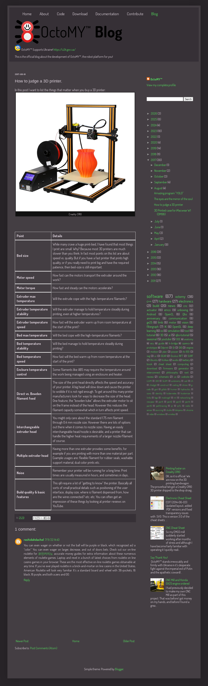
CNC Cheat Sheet (175, 528)
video (151, 414)
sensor (149, 410)
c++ (149, 301)
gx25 (149, 322)
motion (154, 351)
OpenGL (177, 327)
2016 (154, 252)
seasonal (152, 339)
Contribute (135, 13)
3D (161, 335)
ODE (178, 339)
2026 (154, 113)
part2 (169, 401)
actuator (152, 310)
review (150, 376)
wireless (171, 414)
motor (172, 322)
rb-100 (186, 351)
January (159, 244)
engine (189, 347)
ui (155, 355)
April (157, 238)
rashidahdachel (34, 540)
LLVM (149, 380)
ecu (152, 343)
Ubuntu (154, 360)
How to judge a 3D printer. (168, 205)
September (161, 182)
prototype (152, 347)
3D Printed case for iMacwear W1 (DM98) (172, 212)
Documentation (107, 13)
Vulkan (165, 360)
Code (61, 13)
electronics (186, 301)
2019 (154, 148)
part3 (178, 401)
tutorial (151, 335)
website (185, 376)
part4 (187, 401)
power (174, 351)
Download (79, 13)
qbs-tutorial (182, 335)
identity (158, 393)
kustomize (185, 393)
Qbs (185, 314)
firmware (168, 368)
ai (169, 335)
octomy (180, 296)
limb (160, 322)
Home (27, 13)
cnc (185, 306)
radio (187, 405)
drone (185, 384)
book (149, 364)
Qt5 (180, 347)
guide (161, 343)
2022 (154, 137)
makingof (166, 397)
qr (172, 405)
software (155, 296)
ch (192, 380)
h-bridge (173, 343)
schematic (164, 376)
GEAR (163, 355)
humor (173, 389)
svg (148, 355)
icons (149, 393)
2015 (154, 257)
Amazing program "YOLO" (168, 193)
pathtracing (161, 405)
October (159, 176)
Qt (174, 347)
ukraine (189, 410)
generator (184, 368)
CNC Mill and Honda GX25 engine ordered (177, 581)
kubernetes (171, 393)
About (44, 13)
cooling (176, 384)
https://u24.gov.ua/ (64, 49)
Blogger (119, 669)
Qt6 (157, 380)
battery (186, 360)
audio (176, 360)
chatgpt (153, 384)
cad (185, 380)
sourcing (159, 410)
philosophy (172, 372)
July (157, 221)
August (158, 188)
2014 (154, 263)
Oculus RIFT (177, 355)
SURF (190, 355)
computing (183, 364)
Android (151, 314)
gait (156, 389)
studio (169, 410)
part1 (161, 401)
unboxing (182, 310)
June (157, 227)
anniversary (153, 318)
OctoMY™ (156, 79)
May (157, 233)
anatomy (188, 339)
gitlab (164, 389)
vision (185, 322)
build (156, 305)
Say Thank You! (159, 557)
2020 (154, 142)
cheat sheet (164, 364)
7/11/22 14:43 (52, 540)
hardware (165, 301)
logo (156, 397)
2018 (154, 154)
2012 (154, 275)
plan (164, 351)
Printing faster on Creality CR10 (175, 470)
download (152, 368)
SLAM (165, 380)
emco (167, 310)
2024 (154, 125)
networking (185, 397)
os (161, 331)
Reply (27, 580)
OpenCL (169, 314)
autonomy (176, 380)
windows (161, 414)
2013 (154, 269)
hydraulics (185, 389)
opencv (186, 343)
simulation (174, 331)
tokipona (179, 410)
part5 (149, 405)
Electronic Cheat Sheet (178, 498)
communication (178, 318)
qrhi (179, 405)
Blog (154, 13)
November (160, 171)
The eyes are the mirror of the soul (173, 199)
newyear (151, 401)
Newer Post (22, 641)
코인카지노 (45, 553)
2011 (153, 281)
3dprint (164, 347)
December (160, 165)
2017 (154, 160)
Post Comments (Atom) (43, 648)
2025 (154, 119)
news (171, 305)
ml (175, 397)
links (149, 397)
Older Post (129, 641)
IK (166, 327)
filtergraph (153, 327)
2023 (154, 131)
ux (175, 376)
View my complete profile (161, 85)
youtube (166, 339)
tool (187, 331)
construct (164, 384)
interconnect (153, 372)
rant (186, 372)
